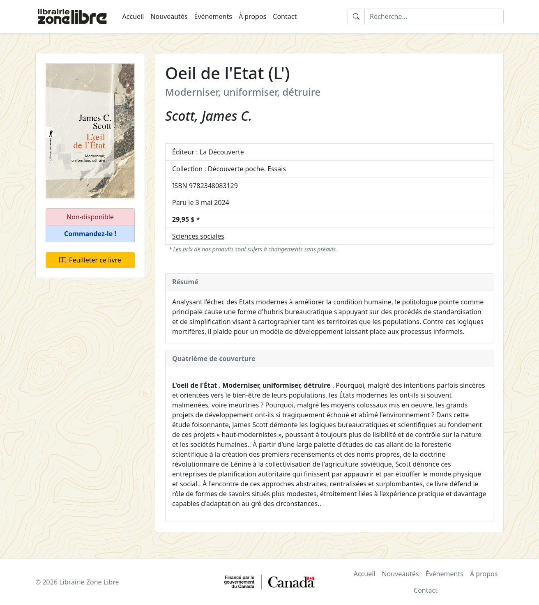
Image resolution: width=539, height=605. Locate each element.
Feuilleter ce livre (90, 260)
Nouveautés (168, 16)
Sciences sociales (198, 236)
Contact (285, 16)
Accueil (133, 16)
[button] (90, 233)
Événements (213, 16)
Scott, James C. (208, 115)
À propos (252, 16)
